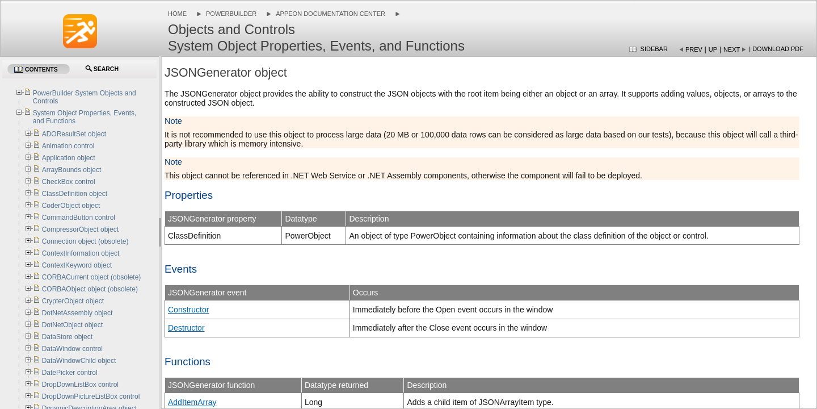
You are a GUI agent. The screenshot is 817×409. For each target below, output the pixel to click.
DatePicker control (70, 373)
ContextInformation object (81, 253)
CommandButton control (78, 218)
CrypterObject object (73, 301)
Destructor (186, 327)
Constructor (188, 309)
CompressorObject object (80, 229)
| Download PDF (776, 48)
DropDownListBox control (80, 385)
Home (177, 13)
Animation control (68, 146)
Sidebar (654, 48)
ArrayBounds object (72, 170)
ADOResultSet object (74, 134)
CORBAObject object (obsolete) (90, 289)
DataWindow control (72, 349)
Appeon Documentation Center (330, 13)
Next (731, 49)
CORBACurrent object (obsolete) (91, 277)
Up (713, 49)
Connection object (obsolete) (85, 241)
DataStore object (67, 337)
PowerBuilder (231, 13)
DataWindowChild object (79, 361)
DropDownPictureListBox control (91, 396)
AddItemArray (192, 402)
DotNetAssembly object (77, 313)
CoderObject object (71, 206)
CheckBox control (68, 182)
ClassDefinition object (74, 194)
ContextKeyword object (77, 265)
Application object (68, 158)
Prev (693, 49)
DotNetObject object (72, 325)
